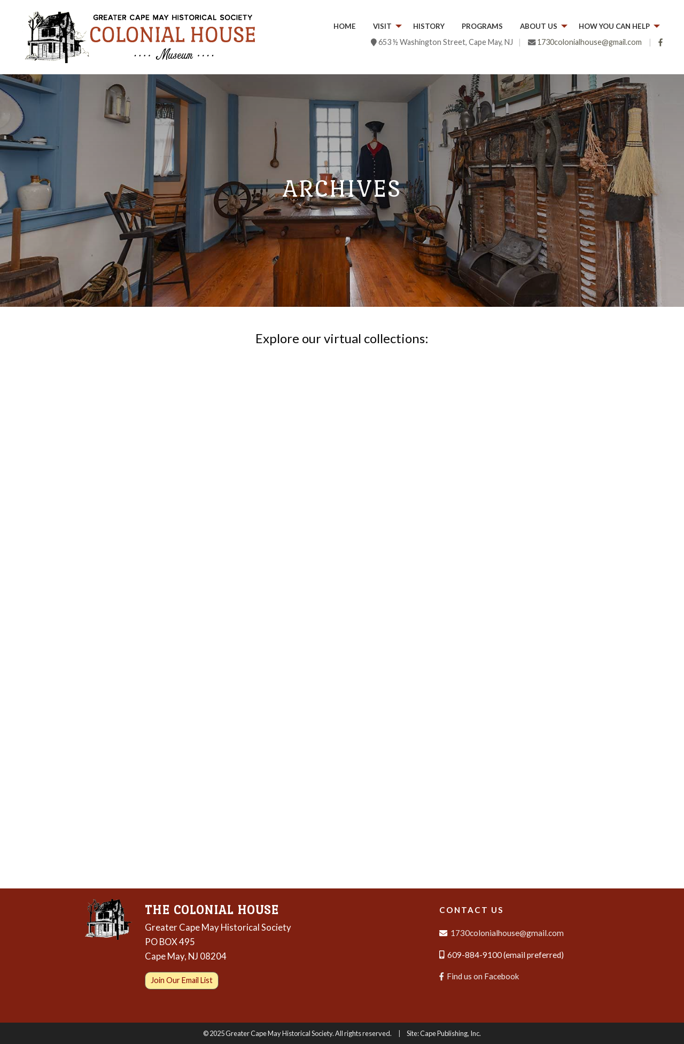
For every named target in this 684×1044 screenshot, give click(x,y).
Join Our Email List (182, 980)
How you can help (614, 26)
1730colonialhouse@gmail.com (589, 42)
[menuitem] (344, 26)
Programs (482, 26)
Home (344, 26)
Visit (382, 26)
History (429, 26)
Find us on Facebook (479, 976)
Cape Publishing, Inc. (450, 1033)
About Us (538, 26)
